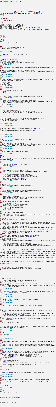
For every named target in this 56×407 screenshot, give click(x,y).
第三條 (7, 361)
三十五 (14, 344)
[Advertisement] (27, 5)
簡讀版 (6, 15)
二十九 (8, 299)
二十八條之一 (5, 283)
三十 (17, 318)
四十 (7, 151)
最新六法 (17, 1)
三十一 (4, 305)
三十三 (10, 292)
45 (29, 29)
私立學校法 (48, 283)
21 (24, 29)
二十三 (10, 195)
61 (34, 29)
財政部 (11, 20)
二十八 (27, 261)
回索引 (1, 55)
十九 (28, 67)
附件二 (18, 61)
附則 (3, 37)
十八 (25, 67)
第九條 (4, 54)
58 (33, 29)
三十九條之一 (6, 354)
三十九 (5, 351)
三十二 (5, 318)
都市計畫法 (5, 363)
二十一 (5, 139)
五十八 (13, 42)
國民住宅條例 (14, 90)
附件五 (18, 337)
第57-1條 (46, 29)
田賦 (3, 35)
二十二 (4, 158)
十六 (4, 59)
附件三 (31, 143)
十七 (22, 67)
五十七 (31, 313)
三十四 (23, 291)
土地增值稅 (4, 36)
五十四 (34, 128)
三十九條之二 (5, 360)
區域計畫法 (21, 158)
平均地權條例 (14, 164)
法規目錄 (21, 1)
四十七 (32, 249)
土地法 (12, 356)
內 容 (1, 86)
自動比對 (11, 51)
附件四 (19, 322)
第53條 (38, 29)
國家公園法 (5, 364)
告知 (15, 402)
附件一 (17, 59)
